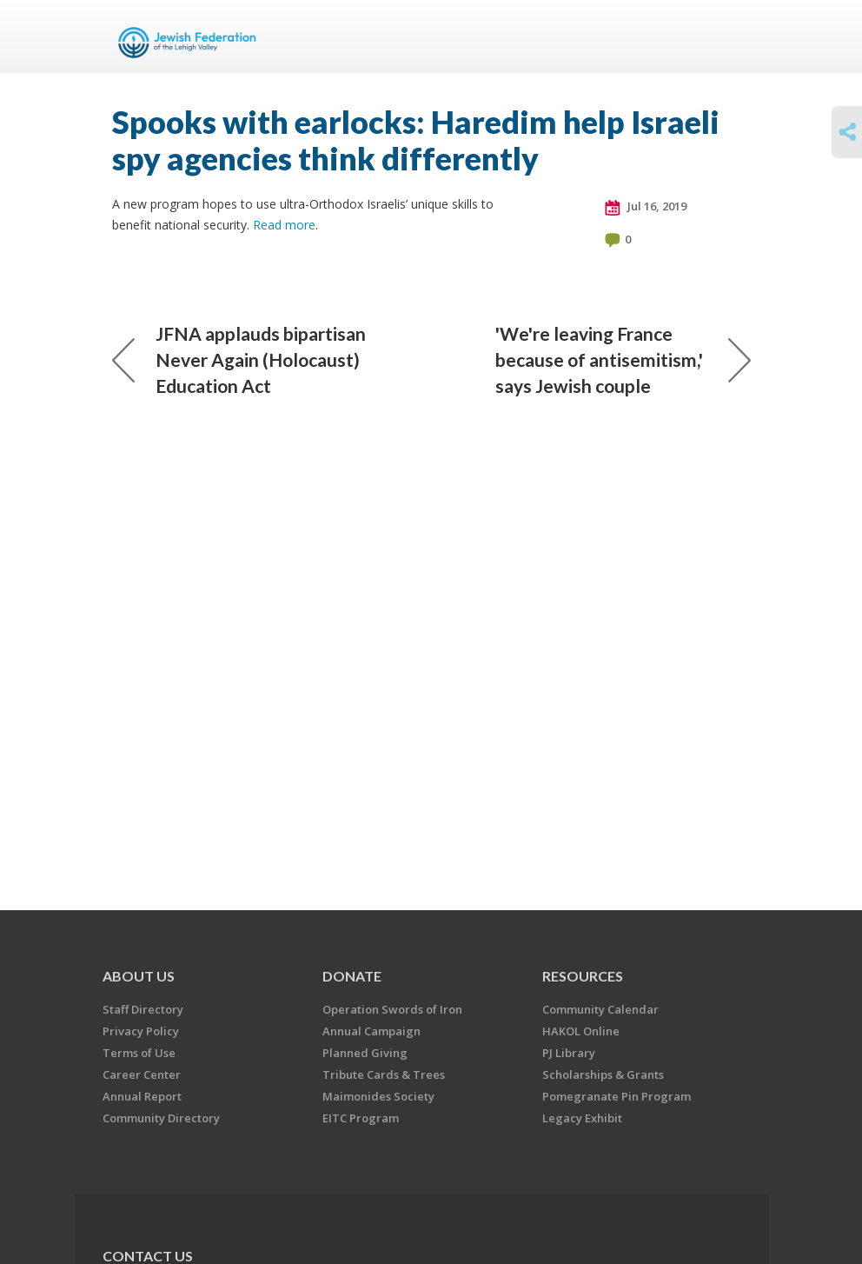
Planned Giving (365, 1053)
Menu (731, 36)
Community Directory (161, 1118)
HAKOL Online (581, 1031)
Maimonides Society (378, 1096)
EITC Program (360, 1118)
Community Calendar (600, 1009)
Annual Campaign (371, 1031)
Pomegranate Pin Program (616, 1096)
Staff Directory (143, 1009)
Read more (284, 224)
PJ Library (568, 1053)
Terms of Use (139, 1053)
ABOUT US (139, 976)
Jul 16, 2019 (645, 207)
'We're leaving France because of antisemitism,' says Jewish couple (623, 359)
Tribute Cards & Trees (383, 1074)
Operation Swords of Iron (392, 1009)
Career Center (142, 1074)
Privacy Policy (141, 1031)
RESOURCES (582, 976)
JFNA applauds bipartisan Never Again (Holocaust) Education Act (239, 359)
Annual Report (142, 1096)
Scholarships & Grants (603, 1074)
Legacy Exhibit (582, 1118)
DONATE (351, 976)
